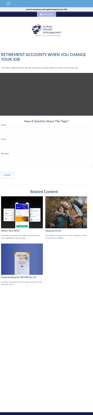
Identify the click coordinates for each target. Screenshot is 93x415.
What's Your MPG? (10, 230)
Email (3, 139)
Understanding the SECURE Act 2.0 (18, 277)
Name (3, 125)
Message (5, 154)
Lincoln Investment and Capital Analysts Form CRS (46, 9)
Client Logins (46, 14)
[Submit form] (7, 175)
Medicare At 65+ (53, 230)
